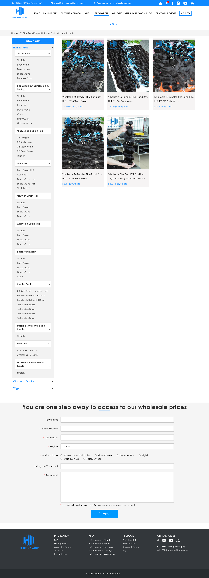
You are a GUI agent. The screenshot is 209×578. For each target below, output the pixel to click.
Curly (20, 114)
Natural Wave (24, 123)
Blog (149, 13)
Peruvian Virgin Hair (27, 195)
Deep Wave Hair (26, 179)
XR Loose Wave (25, 146)
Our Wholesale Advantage (127, 13)
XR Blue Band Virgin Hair (30, 131)
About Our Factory (63, 547)
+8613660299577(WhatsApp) (27, 3)
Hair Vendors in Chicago (100, 550)
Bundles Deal (24, 284)
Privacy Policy (61, 543)
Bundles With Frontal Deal (31, 300)
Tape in (21, 155)
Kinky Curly (23, 118)
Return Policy (60, 554)
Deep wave (23, 69)
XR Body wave (25, 142)
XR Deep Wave (25, 151)
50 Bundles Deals (26, 318)
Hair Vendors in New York (101, 547)
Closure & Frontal (71, 13)
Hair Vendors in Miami (99, 543)
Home (36, 13)
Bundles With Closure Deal (31, 295)
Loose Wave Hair (26, 183)
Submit (105, 513)
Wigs (88, 13)
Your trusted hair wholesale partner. (112, 3)
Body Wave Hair (25, 170)
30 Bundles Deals (26, 313)
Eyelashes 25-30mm (27, 350)
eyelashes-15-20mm (28, 354)
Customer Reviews (166, 13)
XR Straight (23, 137)
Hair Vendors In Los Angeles (102, 554)
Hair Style (22, 163)
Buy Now (185, 13)
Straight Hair (23, 188)
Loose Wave (23, 73)
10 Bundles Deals (26, 304)
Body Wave (23, 64)
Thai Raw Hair (24, 53)
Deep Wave (23, 109)
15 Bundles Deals (26, 309)
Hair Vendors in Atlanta (100, 540)
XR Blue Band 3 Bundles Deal (32, 291)
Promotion (101, 13)
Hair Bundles (50, 13)
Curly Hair (22, 174)
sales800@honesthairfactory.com (68, 3)
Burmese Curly (25, 78)
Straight (21, 60)
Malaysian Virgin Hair (28, 223)
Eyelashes (22, 343)
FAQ (56, 540)
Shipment (58, 550)
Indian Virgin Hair (26, 251)
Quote (113, 24)
